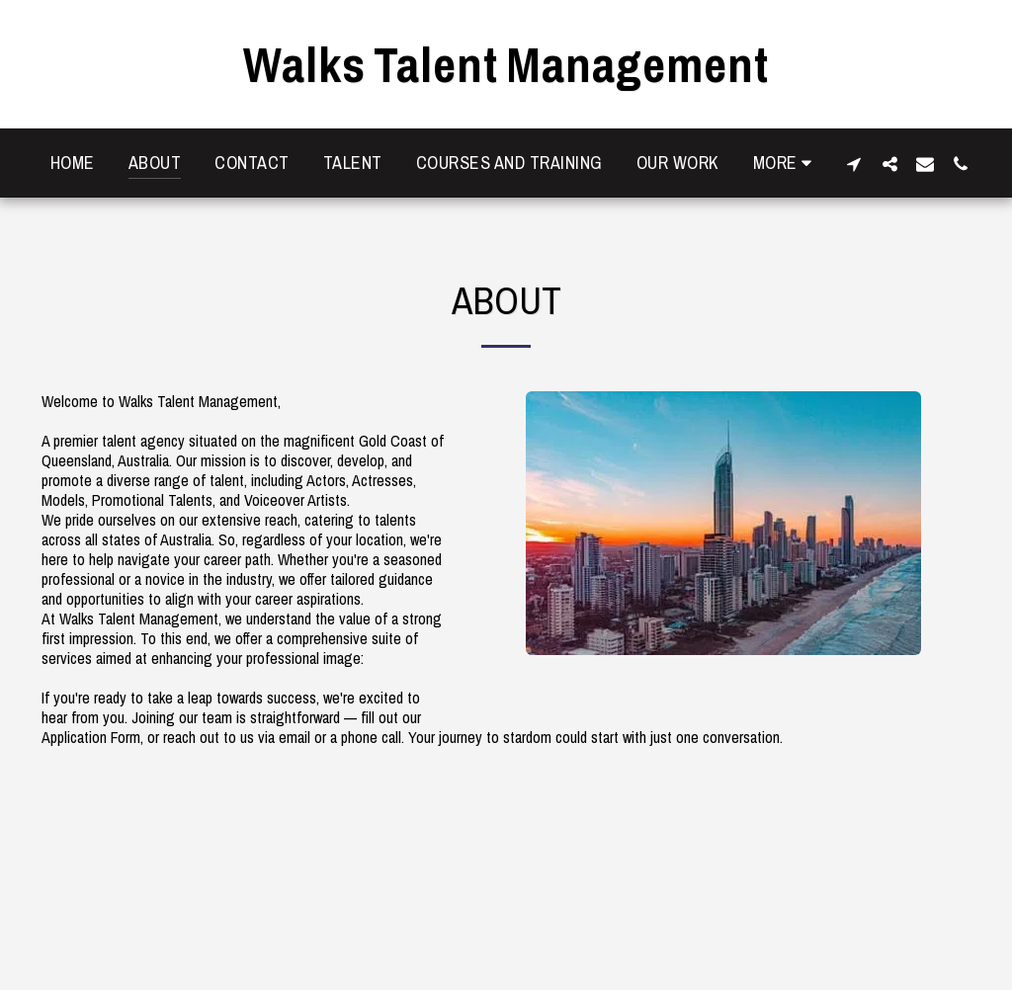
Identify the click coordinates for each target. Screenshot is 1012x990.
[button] (854, 163)
